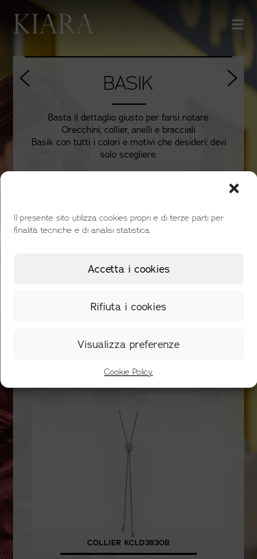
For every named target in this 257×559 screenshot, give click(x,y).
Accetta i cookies (129, 269)
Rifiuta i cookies (128, 307)
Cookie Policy (128, 372)
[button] (235, 190)
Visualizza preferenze (128, 344)
